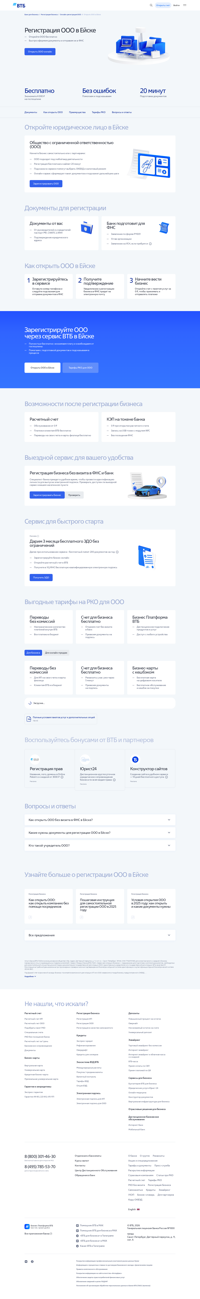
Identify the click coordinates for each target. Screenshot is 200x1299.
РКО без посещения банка (37, 1036)
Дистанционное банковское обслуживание (143, 1118)
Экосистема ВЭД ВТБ (88, 1062)
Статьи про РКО (164, 1175)
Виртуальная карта (34, 1065)
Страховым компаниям (140, 1175)
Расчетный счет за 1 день (36, 1041)
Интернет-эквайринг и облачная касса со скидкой (146, 1055)
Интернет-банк (135, 1125)
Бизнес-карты (32, 1058)
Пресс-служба (162, 1165)
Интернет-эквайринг (138, 1050)
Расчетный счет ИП (34, 1019)
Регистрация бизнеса (88, 1013)
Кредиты (81, 1035)
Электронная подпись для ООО (91, 1103)
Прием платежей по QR (139, 1070)
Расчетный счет (33, 1013)
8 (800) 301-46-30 (40, 1156)
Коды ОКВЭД (135, 1199)
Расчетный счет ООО (34, 1023)
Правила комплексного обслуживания (91, 1269)
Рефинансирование (86, 1045)
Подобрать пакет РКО (35, 1028)
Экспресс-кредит (85, 1041)
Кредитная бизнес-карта (36, 1074)
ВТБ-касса (133, 1061)
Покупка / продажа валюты (90, 1072)
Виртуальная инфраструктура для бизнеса (148, 1101)
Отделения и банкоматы (88, 1155)
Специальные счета (34, 1032)
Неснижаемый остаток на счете (143, 1028)
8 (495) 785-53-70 (40, 1166)
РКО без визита (136, 1185)
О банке (132, 1155)
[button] (100, 819)
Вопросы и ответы (122, 112)
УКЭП (131, 1194)
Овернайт (133, 1023)
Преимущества (77, 112)
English (134, 1209)
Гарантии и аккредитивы (38, 1086)
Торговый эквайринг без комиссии (145, 1045)
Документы (31, 112)
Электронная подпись (88, 1093)
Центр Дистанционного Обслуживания (96, 1170)
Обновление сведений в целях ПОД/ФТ (92, 1282)
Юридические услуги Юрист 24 (143, 1088)
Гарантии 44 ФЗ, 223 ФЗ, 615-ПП (39, 1096)
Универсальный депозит (140, 1032)
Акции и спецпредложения (143, 1160)
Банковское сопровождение (38, 1045)
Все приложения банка (38, 1233)
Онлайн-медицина (137, 1092)
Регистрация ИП (84, 1019)
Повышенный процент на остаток (144, 1019)
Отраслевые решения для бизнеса (147, 1109)
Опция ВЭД (82, 1085)
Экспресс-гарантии (34, 1092)
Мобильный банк (136, 1129)
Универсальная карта (35, 1070)
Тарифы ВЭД (83, 1081)
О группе (145, 1155)
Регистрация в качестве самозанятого (95, 1028)
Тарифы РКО (99, 112)
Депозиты (133, 1013)
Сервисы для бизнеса (139, 1078)
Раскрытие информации (141, 1170)
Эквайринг (134, 1040)
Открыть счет (163, 5)
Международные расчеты (89, 1067)
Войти (176, 5)
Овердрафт (82, 1050)
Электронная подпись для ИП (91, 1099)
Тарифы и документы (139, 1165)
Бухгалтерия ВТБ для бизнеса (142, 1083)
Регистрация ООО (85, 1023)
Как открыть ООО (53, 112)
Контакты (80, 1165)
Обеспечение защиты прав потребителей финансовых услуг (100, 1277)
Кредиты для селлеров (87, 1054)
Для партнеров (166, 1194)
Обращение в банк (85, 1175)
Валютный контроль (86, 1076)
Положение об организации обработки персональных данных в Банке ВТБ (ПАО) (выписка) (113, 1286)
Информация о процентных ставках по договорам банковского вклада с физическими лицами (114, 1265)
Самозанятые (135, 1189)
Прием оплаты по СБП (139, 1066)
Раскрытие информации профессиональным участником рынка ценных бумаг (107, 1261)
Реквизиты (158, 1155)
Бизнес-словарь (145, 1194)
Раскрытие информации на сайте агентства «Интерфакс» (99, 1273)
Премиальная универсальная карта (41, 1079)
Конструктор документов (140, 1097)
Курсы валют (82, 1160)
